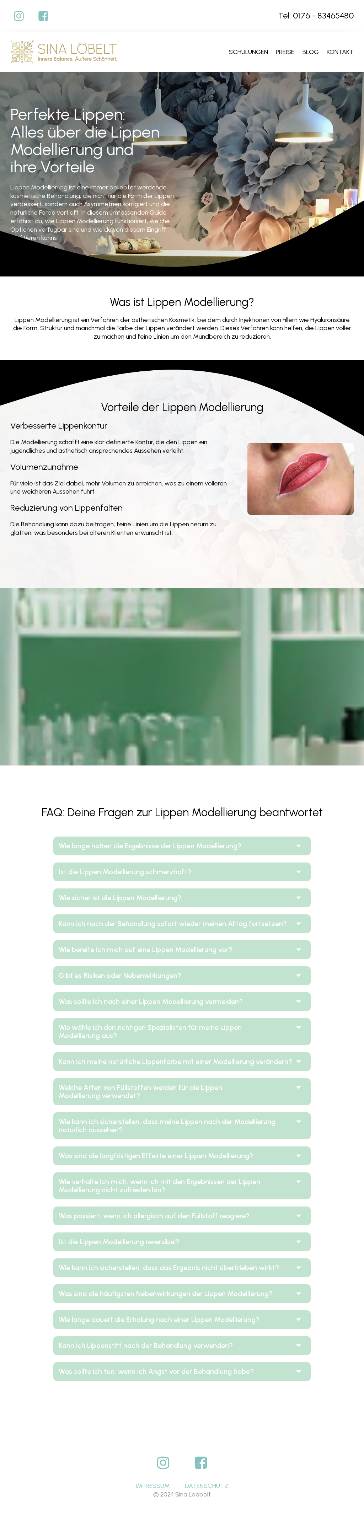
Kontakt (340, 51)
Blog (311, 51)
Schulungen (248, 51)
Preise (285, 51)
